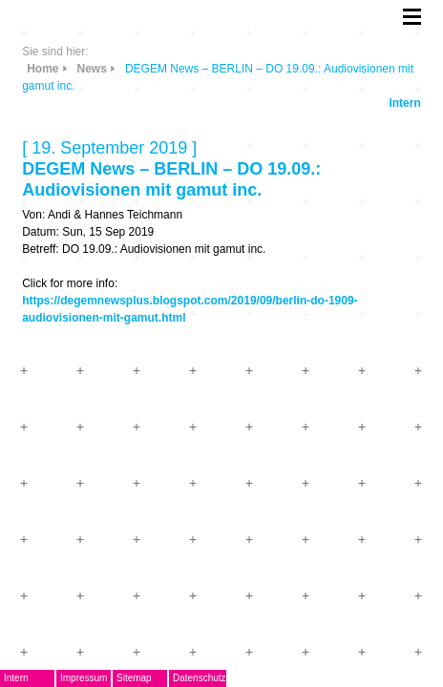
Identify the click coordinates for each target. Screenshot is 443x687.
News (92, 68)
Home (42, 68)
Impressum (83, 678)
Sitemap (134, 678)
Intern (404, 103)
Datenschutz (199, 678)
